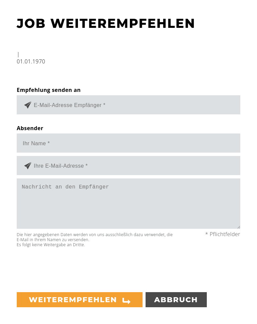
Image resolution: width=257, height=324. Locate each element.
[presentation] (67, 267)
